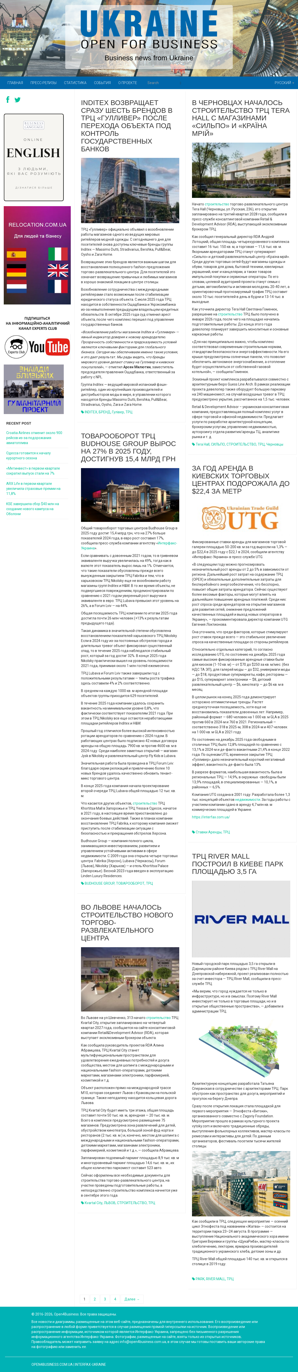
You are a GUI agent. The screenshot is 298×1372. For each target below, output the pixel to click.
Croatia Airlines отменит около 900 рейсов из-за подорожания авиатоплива (34, 438)
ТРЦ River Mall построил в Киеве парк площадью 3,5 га (237, 864)
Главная (15, 83)
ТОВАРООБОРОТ (130, 883)
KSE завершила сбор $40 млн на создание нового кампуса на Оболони (32, 509)
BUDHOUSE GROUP (99, 883)
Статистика (75, 83)
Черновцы (274, 444)
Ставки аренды (209, 832)
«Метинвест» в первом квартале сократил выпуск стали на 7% (33, 470)
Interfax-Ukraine (90, 1364)
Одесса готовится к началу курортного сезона (28, 455)
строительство (217, 204)
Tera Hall (203, 444)
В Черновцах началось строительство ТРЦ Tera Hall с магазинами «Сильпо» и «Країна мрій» (240, 118)
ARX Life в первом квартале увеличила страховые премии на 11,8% (33, 489)
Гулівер (118, 412)
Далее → (132, 1299)
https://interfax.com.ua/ (211, 817)
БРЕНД (104, 412)
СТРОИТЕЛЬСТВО (241, 444)
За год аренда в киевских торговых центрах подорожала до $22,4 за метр (241, 479)
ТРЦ (129, 412)
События (102, 83)
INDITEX (91, 412)
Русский (284, 83)
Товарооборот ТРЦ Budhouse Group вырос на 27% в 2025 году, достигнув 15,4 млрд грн (128, 447)
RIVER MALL (215, 1279)
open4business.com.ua (52, 1364)
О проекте (127, 83)
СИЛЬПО (218, 444)
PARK (200, 1279)
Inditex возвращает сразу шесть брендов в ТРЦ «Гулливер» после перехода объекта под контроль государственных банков (126, 126)
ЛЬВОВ (110, 1203)
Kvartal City (93, 1203)
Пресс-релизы (43, 83)
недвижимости (247, 800)
